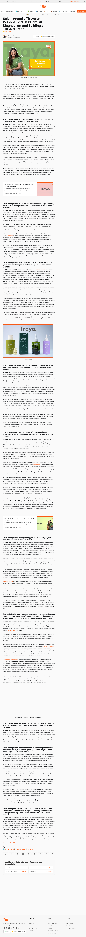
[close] (84, 2)
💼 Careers (54, 11)
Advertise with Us (33, 928)
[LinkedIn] (9, 928)
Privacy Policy (51, 921)
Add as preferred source (47, 36)
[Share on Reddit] (34, 854)
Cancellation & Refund (53, 930)
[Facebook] (6, 928)
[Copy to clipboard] (46, 854)
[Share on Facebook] (17, 854)
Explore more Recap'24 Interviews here (13, 842)
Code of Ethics (69, 921)
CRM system (9, 235)
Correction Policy (52, 933)
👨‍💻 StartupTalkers (21, 11)
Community (31, 930)
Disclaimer (50, 928)
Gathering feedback (8, 581)
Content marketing (49, 646)
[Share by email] (40, 854)
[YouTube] (13, 928)
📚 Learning (39, 11)
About (30, 921)
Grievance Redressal (71, 928)
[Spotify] (16, 928)
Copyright (50, 925)
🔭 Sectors (73, 11)
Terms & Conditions (52, 923)
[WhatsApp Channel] (18, 928)
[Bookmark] (52, 854)
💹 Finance (31, 11)
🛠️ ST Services (63, 11)
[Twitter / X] (4, 928)
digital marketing (37, 464)
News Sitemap (69, 925)
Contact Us (31, 923)
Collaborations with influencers (10, 659)
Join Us (36, 36)
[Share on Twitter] (11, 854)
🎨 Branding (29, 849)
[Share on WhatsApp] (5, 854)
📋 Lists (46, 11)
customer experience (40, 269)
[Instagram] (11, 928)
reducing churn (11, 630)
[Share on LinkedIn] (23, 854)
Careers (30, 925)
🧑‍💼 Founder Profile (19, 849)
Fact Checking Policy (71, 923)
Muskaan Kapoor (12, 36)
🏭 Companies (10, 11)
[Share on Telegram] (29, 854)
